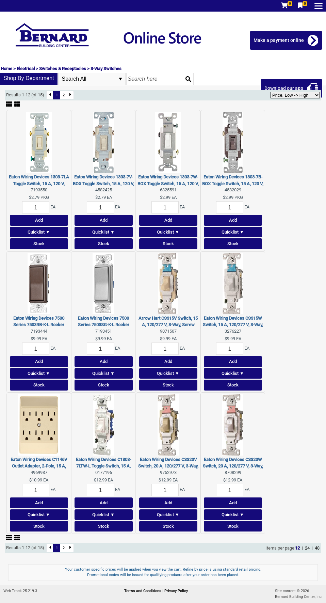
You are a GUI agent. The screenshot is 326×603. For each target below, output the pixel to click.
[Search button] (188, 79)
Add (39, 220)
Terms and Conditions (143, 591)
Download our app (283, 88)
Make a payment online (279, 40)
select (120, 79)
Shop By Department (28, 78)
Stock (39, 243)
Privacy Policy (176, 591)
